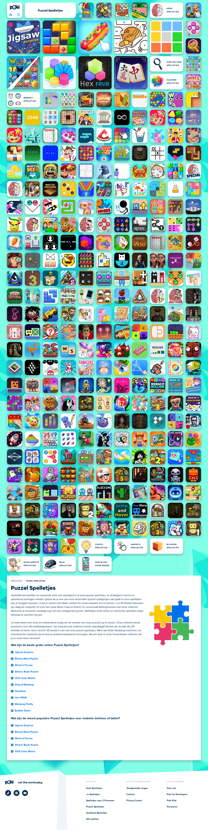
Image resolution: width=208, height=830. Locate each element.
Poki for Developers (177, 794)
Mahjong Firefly (24, 704)
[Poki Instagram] (17, 793)
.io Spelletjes (93, 794)
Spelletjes (16, 581)
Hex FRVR (21, 697)
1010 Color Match (25, 678)
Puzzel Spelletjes (35, 581)
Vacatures (172, 807)
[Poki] (15, 7)
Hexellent (20, 691)
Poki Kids (171, 800)
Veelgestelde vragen (137, 788)
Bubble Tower (23, 710)
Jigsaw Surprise (24, 652)
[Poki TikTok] (8, 793)
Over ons (171, 788)
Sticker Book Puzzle (26, 671)
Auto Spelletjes (94, 788)
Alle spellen (92, 819)
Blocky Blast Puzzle (26, 658)
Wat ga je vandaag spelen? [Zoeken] (18, 15)
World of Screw (23, 665)
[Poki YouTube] (25, 793)
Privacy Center (134, 800)
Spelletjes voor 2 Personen (100, 800)
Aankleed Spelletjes (96, 813)
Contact (130, 794)
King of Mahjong (24, 684)
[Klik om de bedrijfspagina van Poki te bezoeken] (23, 782)
